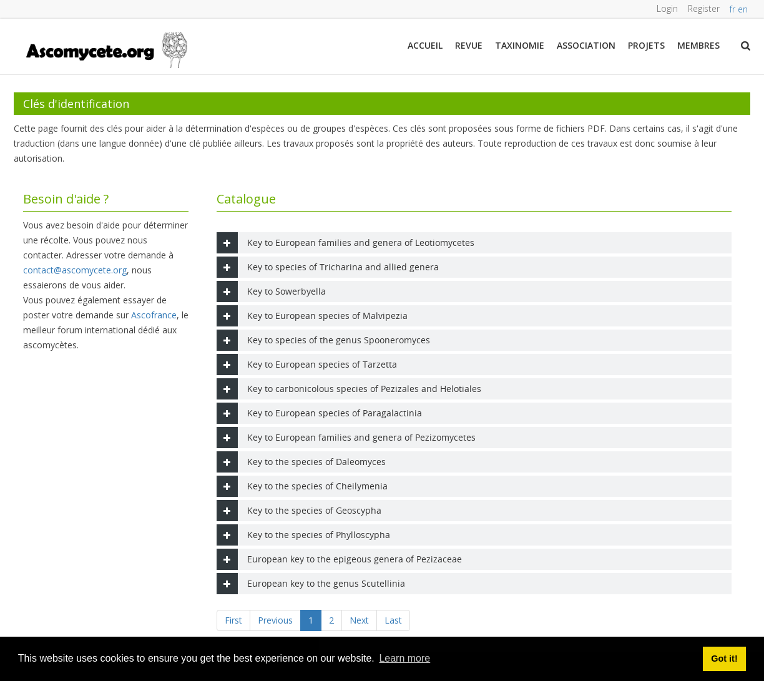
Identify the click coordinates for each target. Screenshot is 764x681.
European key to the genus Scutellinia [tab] (311, 583)
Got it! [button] (724, 659)
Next (359, 620)
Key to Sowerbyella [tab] (271, 291)
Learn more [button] (404, 658)
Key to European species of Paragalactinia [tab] (319, 413)
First (233, 620)
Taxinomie (519, 45)
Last (393, 620)
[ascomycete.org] (106, 49)
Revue (468, 45)
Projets (646, 45)
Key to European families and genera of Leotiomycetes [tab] (345, 242)
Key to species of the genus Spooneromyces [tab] (323, 340)
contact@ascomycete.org (75, 270)
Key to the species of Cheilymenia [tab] (302, 486)
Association (586, 45)
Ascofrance (154, 315)
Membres (698, 45)
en (744, 9)
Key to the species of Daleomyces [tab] (301, 462)
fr (734, 9)
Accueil (425, 45)
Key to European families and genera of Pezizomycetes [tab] (346, 437)
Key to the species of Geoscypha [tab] (299, 510)
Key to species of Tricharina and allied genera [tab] (328, 267)
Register (704, 8)
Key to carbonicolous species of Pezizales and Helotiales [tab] (349, 388)
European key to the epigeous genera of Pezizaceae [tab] (339, 559)
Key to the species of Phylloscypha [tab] (303, 535)
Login (667, 8)
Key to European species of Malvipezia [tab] (312, 315)
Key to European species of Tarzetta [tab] (307, 364)
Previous (275, 620)
